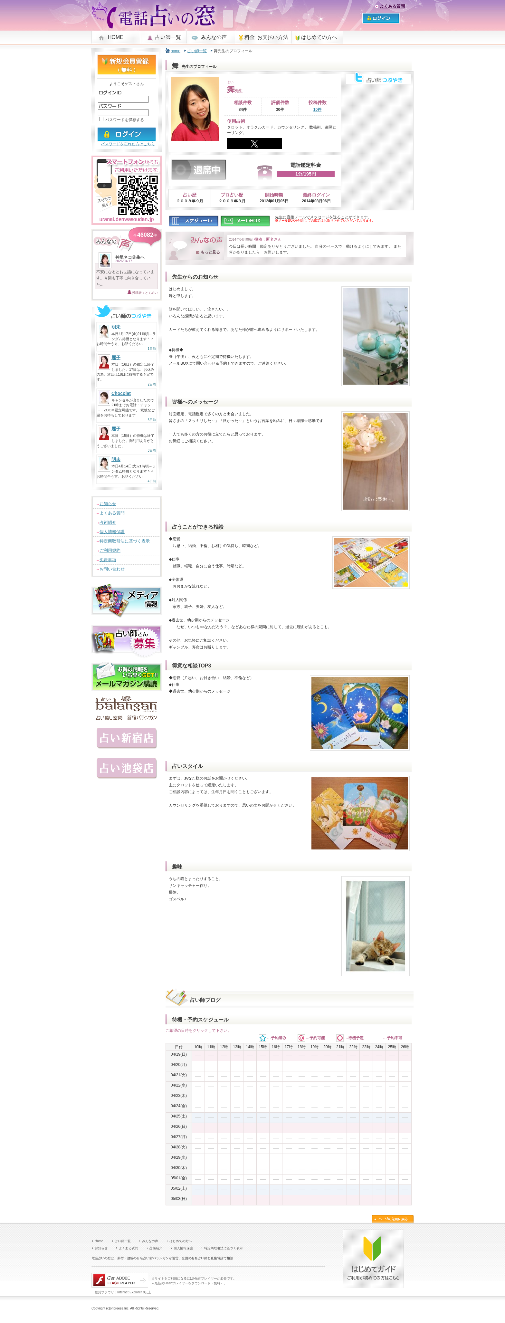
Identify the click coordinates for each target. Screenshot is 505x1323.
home (175, 51)
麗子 (115, 357)
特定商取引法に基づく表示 (125, 541)
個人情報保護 (112, 531)
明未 (115, 327)
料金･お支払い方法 (266, 37)
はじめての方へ (319, 37)
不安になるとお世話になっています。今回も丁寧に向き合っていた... (125, 278)
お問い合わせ (112, 569)
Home (99, 1241)
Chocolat (121, 393)
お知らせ (108, 503)
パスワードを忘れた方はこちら (128, 144)
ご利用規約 (110, 550)
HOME (115, 37)
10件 (317, 109)
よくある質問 (392, 6)
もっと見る (210, 252)
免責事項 (108, 559)
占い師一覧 (168, 37)
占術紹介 (108, 522)
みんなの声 (214, 37)
